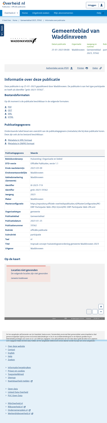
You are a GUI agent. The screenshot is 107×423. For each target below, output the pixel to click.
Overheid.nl (9, 13)
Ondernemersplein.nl (18, 410)
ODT (10, 110)
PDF (10, 107)
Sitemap (12, 377)
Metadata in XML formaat (20, 140)
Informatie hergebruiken (19, 367)
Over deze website (16, 346)
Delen (97, 68)
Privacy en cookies (16, 371)
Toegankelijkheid (16, 374)
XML (10, 113)
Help (10, 356)
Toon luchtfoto (89, 312)
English (11, 353)
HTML (10, 117)
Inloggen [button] (92, 5)
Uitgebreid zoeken (40, 13)
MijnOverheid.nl (15, 403)
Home (25, 13)
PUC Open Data (15, 395)
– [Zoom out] (101, 311)
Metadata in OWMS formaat (21, 143)
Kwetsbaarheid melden (19, 381)
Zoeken (11, 359)
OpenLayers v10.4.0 (79, 318)
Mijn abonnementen (63, 13)
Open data (13, 388)
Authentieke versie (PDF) (59, 68)
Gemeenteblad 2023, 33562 (31, 20)
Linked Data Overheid (18, 392)
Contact (11, 349)
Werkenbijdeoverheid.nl (19, 413)
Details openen (2, 30)
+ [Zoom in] (101, 306)
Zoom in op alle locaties (95, 311)
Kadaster (89, 318)
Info (65, 318)
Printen (82, 68)
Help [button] (99, 13)
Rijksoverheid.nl (15, 406)
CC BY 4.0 (97, 318)
